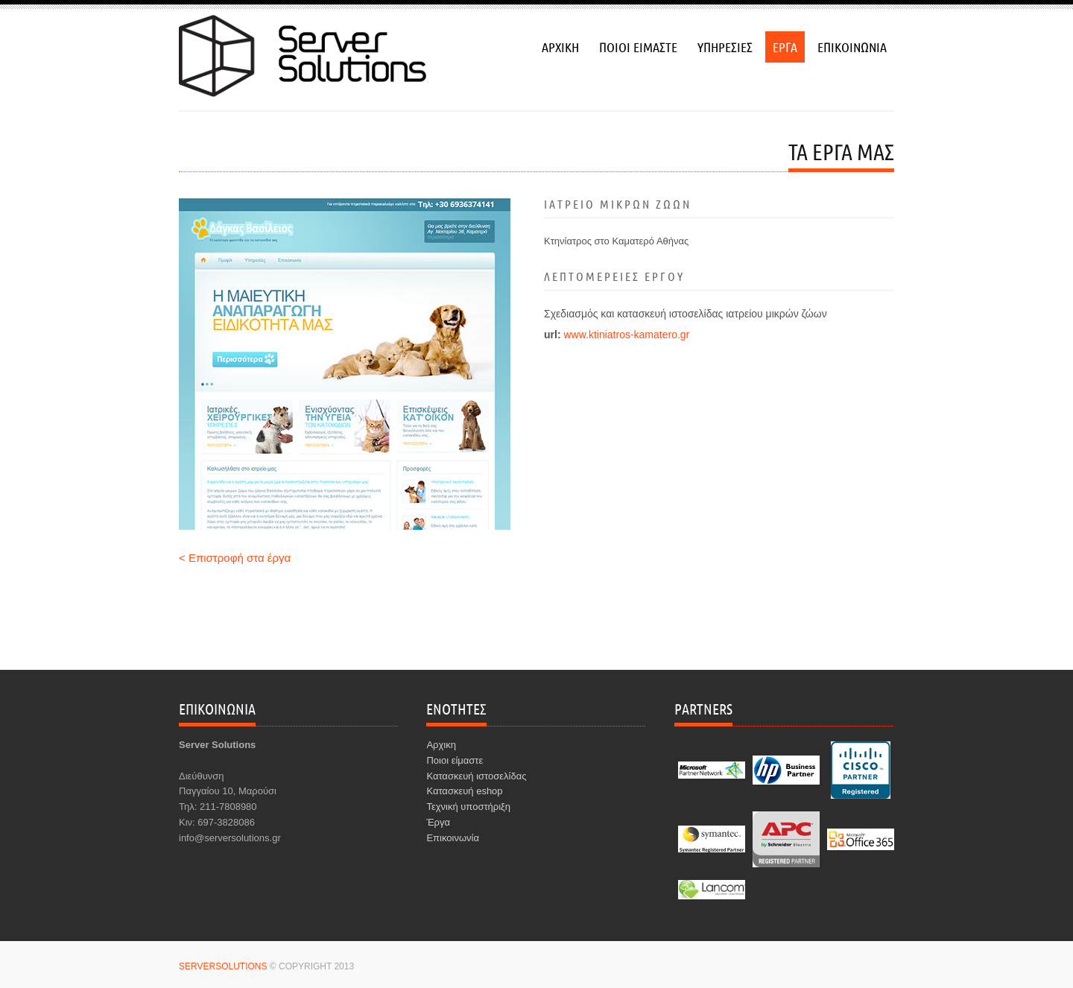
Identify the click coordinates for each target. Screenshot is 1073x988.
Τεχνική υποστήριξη (468, 806)
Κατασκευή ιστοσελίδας (476, 776)
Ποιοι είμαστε (454, 760)
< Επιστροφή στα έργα (235, 557)
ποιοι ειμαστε (638, 46)
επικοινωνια (852, 46)
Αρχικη (441, 744)
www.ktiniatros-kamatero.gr (626, 335)
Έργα (438, 822)
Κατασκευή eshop (464, 791)
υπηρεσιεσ (725, 46)
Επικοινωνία (452, 837)
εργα (785, 46)
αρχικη (560, 46)
